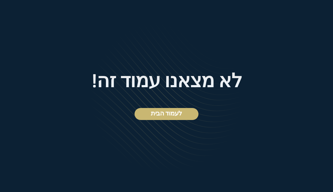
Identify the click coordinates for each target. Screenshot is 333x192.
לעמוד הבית (166, 114)
